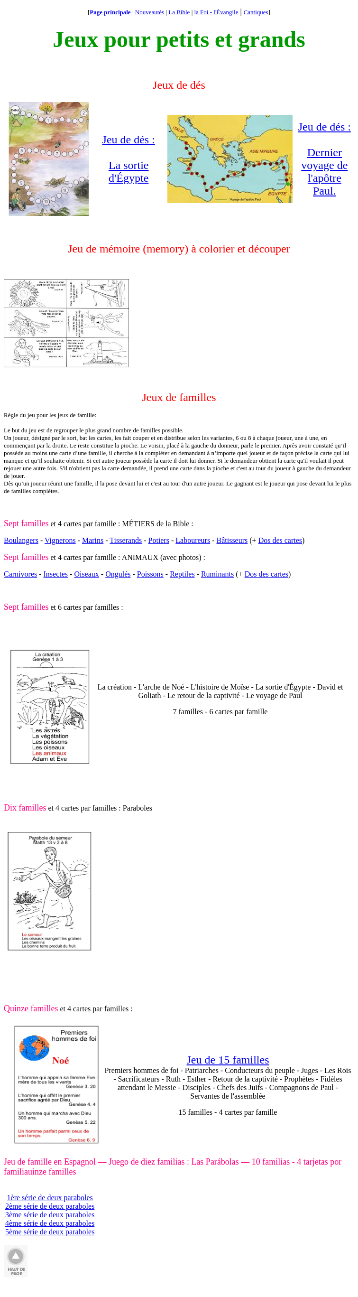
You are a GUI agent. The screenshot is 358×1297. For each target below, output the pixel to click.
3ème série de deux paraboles (49, 1215)
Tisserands (126, 540)
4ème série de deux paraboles (49, 1223)
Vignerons (60, 540)
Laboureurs (192, 540)
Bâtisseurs (232, 540)
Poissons (150, 574)
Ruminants (217, 574)
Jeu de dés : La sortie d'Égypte (128, 158)
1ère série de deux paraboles (50, 1198)
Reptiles (182, 574)
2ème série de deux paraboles (49, 1206)
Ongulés (117, 574)
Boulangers (21, 540)
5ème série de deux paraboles (49, 1232)
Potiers (158, 540)
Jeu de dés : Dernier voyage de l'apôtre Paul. (324, 159)
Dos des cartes (280, 540)
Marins (92, 540)
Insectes (56, 574)
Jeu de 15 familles (228, 1060)
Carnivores (20, 574)
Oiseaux (86, 574)
